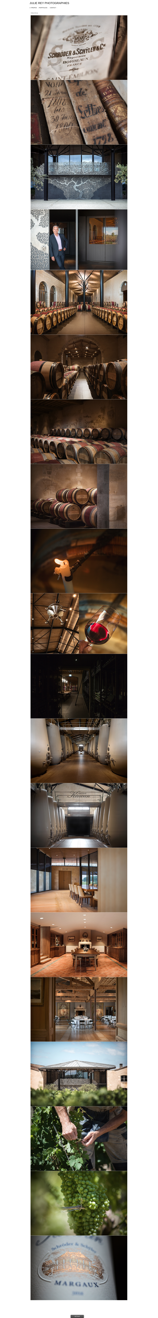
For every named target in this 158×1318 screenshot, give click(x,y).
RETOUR (77, 1316)
